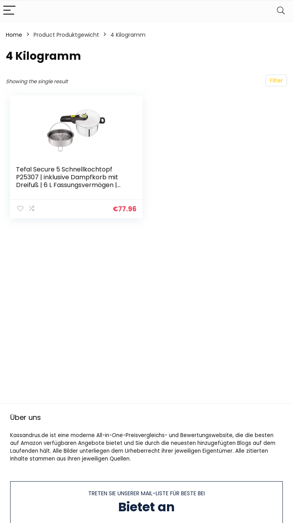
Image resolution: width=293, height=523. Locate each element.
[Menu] (9, 10)
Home (14, 35)
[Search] (281, 10)
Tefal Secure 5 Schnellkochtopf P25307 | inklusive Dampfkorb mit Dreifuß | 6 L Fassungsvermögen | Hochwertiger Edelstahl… (67, 181)
